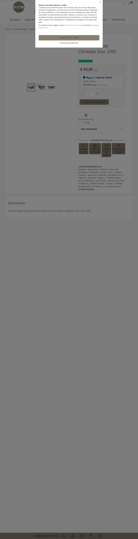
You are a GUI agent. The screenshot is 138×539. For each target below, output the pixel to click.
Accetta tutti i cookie (69, 38)
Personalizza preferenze (69, 43)
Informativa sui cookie (73, 25)
